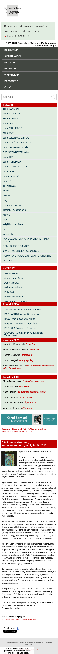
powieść (7, 181)
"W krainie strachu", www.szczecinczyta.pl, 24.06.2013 (23, 430)
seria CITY (8, 157)
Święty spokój (25, 360)
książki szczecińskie (13, 224)
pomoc (36, 31)
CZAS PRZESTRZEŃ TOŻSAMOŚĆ (21, 251)
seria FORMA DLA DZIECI (16, 166)
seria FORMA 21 (11, 118)
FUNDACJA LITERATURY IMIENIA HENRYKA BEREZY (26, 240)
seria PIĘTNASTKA (12, 113)
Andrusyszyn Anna (13, 278)
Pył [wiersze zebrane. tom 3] (31, 392)
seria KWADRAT (11, 109)
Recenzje (5, 429)
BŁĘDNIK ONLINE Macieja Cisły (20, 323)
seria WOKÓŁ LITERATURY (17, 142)
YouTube (43, 26)
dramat (6, 195)
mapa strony (10, 31)
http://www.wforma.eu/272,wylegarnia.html (18, 619)
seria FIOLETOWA (12, 162)
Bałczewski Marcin (13, 296)
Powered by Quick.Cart (29, 650)
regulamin (25, 31)
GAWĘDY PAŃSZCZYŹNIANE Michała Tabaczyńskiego (23, 334)
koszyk (10, 36)
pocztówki (8, 234)
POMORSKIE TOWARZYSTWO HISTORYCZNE (27, 255)
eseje (5, 200)
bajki (5, 219)
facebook (12, 26)
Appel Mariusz (11, 283)
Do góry (54, 642)
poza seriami (9, 171)
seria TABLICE (10, 123)
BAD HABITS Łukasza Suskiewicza (21, 314)
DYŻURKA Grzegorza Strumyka (20, 328)
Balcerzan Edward (13, 287)
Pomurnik (27, 355)
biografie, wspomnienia (14, 210)
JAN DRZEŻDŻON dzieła (15, 147)
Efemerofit (27, 408)
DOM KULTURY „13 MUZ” (16, 246)
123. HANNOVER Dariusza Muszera (22, 309)
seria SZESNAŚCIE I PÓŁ (16, 137)
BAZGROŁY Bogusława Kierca (19, 319)
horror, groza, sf (11, 176)
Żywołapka (30, 402)
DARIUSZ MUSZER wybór (16, 152)
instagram (28, 26)
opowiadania (9, 186)
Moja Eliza (33, 349)
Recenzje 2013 (19, 429)
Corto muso (26, 397)
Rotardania (24, 386)
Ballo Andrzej (10, 292)
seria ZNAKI (9, 133)
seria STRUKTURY (12, 128)
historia (6, 214)
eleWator (7, 260)
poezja (6, 190)
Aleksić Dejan (11, 273)
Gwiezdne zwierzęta (33, 381)
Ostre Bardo (32, 344)
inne (5, 229)
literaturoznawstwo (12, 205)
